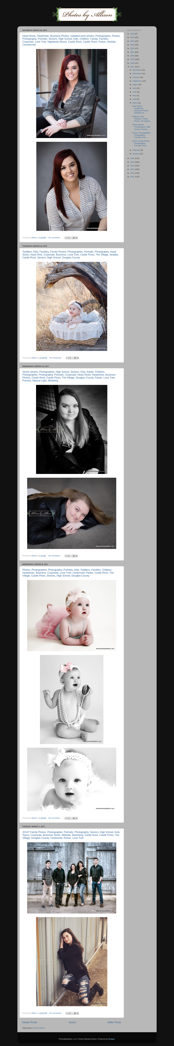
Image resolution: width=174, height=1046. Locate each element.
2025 (132, 37)
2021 (132, 52)
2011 (132, 177)
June (135, 92)
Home (72, 1022)
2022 (132, 48)
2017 (132, 67)
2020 (132, 56)
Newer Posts (29, 1022)
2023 (132, 45)
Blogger (111, 1039)
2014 (132, 166)
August (136, 84)
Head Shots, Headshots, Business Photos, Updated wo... (140, 109)
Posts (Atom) (39, 1028)
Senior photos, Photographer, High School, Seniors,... (141, 127)
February (137, 150)
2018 (132, 63)
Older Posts (114, 1022)
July (134, 88)
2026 (132, 34)
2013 (132, 169)
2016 (132, 158)
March (135, 103)
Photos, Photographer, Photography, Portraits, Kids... (141, 135)
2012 (132, 173)
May (135, 95)
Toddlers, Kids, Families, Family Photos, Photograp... (141, 118)
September (137, 81)
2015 (132, 162)
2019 (132, 59)
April (135, 99)
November (137, 73)
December (137, 70)
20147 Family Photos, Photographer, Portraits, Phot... (141, 143)
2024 (132, 41)
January (136, 154)
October (136, 77)
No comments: (54, 238)
